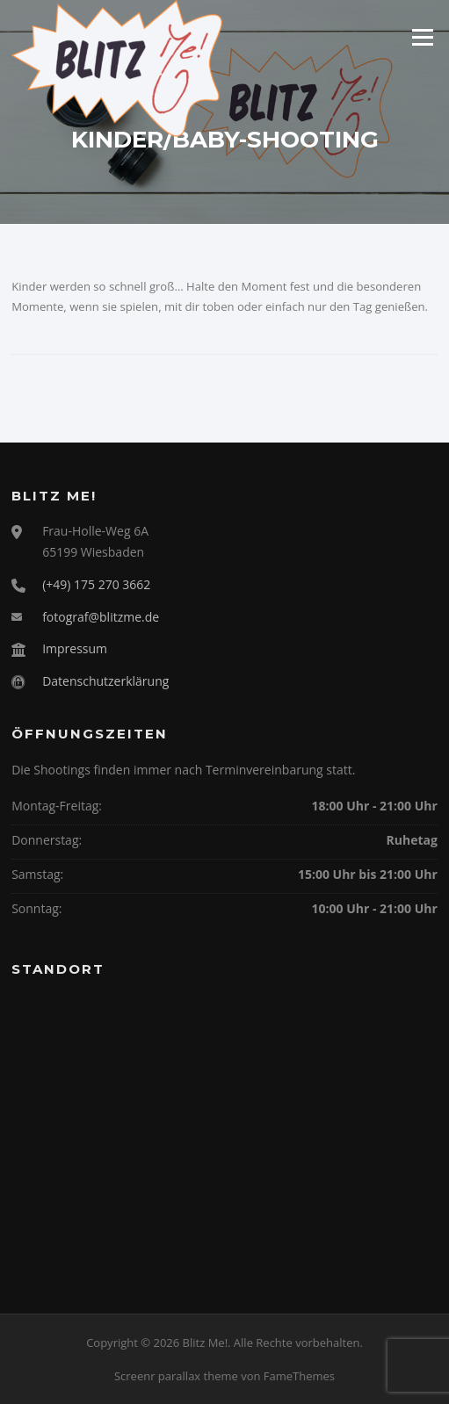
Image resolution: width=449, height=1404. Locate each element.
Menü (422, 37)
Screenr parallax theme (176, 1376)
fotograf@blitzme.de (100, 616)
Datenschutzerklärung (105, 681)
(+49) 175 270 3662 (96, 584)
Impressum (74, 648)
